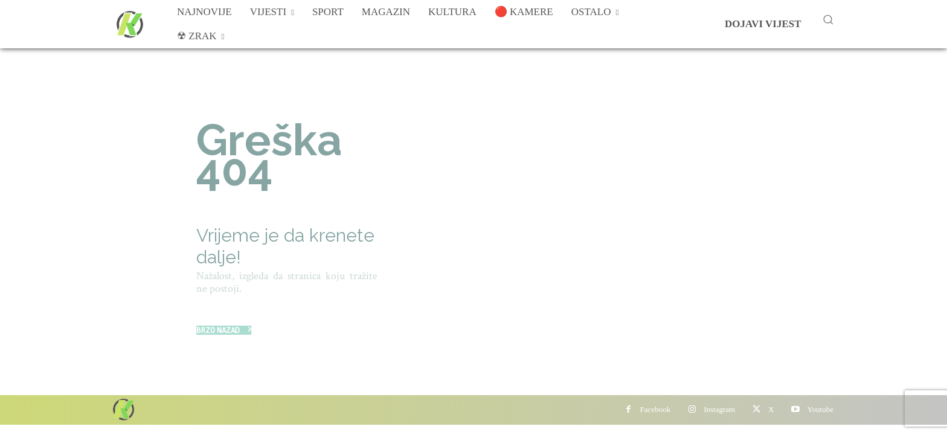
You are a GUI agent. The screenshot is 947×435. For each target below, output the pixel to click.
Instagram (719, 409)
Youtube (820, 409)
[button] (828, 19)
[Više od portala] (129, 24)
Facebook (655, 409)
